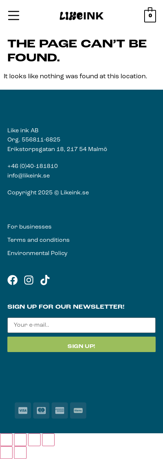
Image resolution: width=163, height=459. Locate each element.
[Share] (34, 439)
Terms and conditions (38, 240)
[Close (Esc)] (48, 439)
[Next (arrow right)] (20, 452)
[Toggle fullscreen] (20, 439)
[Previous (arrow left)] (6, 452)
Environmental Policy (37, 254)
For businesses (29, 227)
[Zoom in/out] (6, 439)
